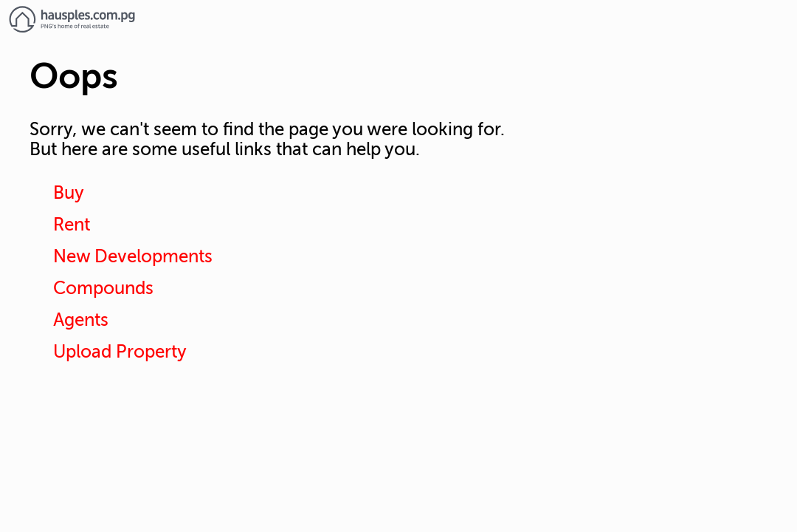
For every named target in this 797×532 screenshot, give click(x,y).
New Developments (133, 257)
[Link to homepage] (398, 19)
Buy (68, 193)
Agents (80, 320)
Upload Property (120, 352)
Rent (71, 225)
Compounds (103, 289)
